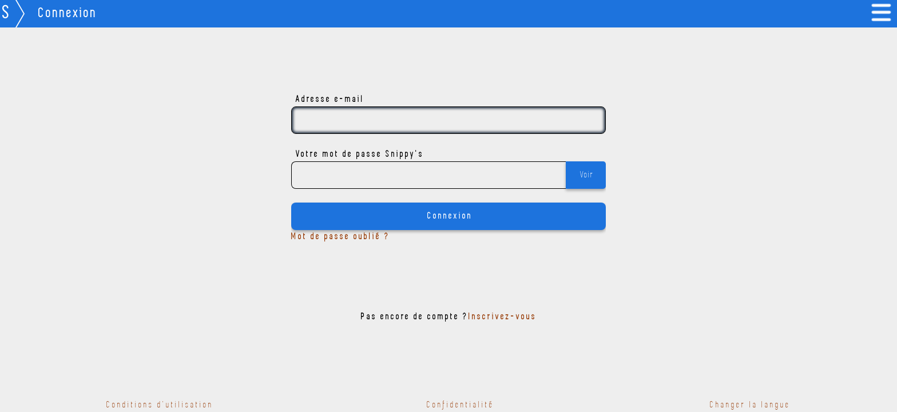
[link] (883, 14)
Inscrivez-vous (503, 317)
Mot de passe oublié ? (340, 236)
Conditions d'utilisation (159, 405)
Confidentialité (460, 405)
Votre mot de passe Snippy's (360, 154)
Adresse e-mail (330, 99)
